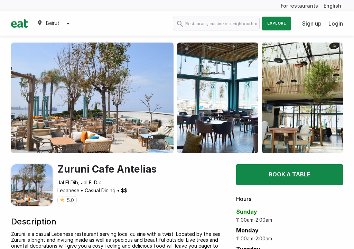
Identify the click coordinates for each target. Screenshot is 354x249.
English (332, 6)
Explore (276, 23)
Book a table (289, 174)
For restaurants (299, 6)
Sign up (312, 23)
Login (335, 23)
